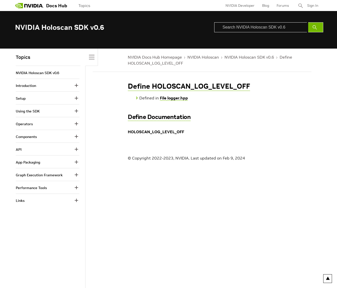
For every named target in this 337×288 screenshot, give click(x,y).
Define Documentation (159, 117)
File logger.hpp (174, 97)
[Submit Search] (315, 27)
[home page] (29, 5)
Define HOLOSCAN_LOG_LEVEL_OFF (189, 86)
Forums (283, 5)
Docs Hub (56, 6)
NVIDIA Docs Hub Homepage (155, 57)
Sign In (312, 5)
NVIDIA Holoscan (203, 57)
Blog (265, 5)
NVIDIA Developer (240, 5)
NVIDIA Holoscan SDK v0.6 (249, 57)
